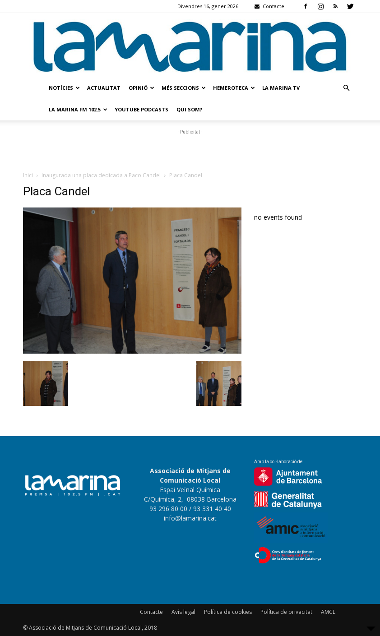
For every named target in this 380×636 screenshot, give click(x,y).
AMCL (328, 612)
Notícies (64, 87)
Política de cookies (228, 612)
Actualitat (103, 87)
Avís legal (183, 612)
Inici (28, 175)
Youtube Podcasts (141, 109)
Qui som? (189, 109)
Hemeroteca (234, 87)
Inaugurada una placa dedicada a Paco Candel (101, 175)
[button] (346, 88)
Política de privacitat (286, 612)
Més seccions (184, 87)
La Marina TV (281, 87)
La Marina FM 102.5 (78, 109)
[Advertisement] (190, 150)
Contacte (151, 612)
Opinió (141, 87)
